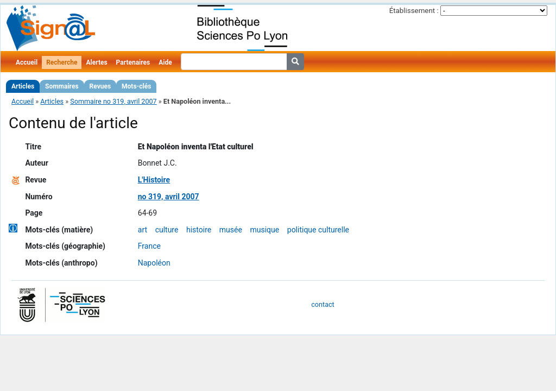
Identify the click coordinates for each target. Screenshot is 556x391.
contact (322, 304)
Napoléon (154, 262)
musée (230, 229)
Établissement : (414, 11)
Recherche (61, 62)
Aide (165, 62)
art (142, 229)
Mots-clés (136, 86)
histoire (198, 229)
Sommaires (61, 86)
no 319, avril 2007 (168, 196)
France (149, 246)
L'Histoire (154, 179)
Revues (100, 86)
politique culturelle (318, 229)
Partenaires (133, 62)
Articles (22, 86)
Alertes (96, 62)
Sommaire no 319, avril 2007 (113, 101)
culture (167, 229)
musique (264, 229)
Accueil (26, 62)
